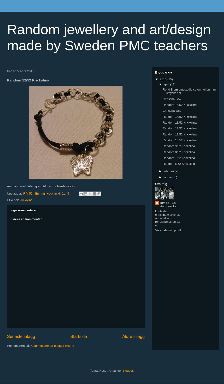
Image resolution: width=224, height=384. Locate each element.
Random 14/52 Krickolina (179, 116)
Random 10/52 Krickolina (179, 140)
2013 (164, 79)
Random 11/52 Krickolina (179, 134)
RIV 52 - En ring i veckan (169, 204)
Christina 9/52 (172, 99)
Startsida (78, 336)
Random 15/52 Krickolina (179, 105)
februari (169, 171)
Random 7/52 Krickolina (179, 158)
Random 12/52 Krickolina (179, 128)
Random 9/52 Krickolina (179, 146)
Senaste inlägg (21, 336)
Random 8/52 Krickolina (179, 152)
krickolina (26, 200)
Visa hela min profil (168, 230)
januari (169, 177)
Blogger (128, 370)
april (167, 84)
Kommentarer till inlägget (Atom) (52, 345)
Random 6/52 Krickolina (179, 163)
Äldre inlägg (133, 336)
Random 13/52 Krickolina (179, 122)
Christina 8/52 (172, 110)
